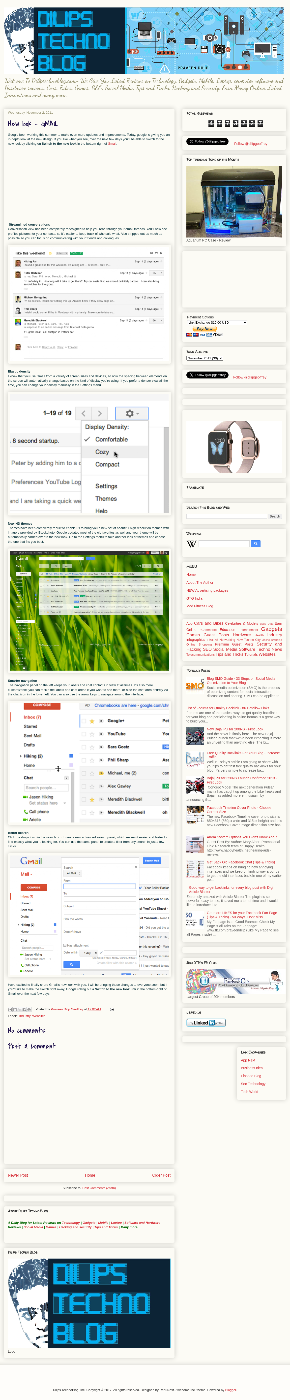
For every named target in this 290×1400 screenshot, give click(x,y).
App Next (248, 1060)
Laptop (116, 1223)
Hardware (242, 635)
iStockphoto (46, 532)
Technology (71, 1223)
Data (270, 623)
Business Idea (252, 1068)
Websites (38, 1016)
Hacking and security (75, 1227)
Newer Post (18, 1175)
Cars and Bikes (208, 623)
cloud (263, 623)
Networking (227, 640)
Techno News (269, 649)
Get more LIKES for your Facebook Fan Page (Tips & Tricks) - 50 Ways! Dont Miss (242, 915)
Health (259, 635)
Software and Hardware (142, 1223)
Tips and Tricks (106, 1227)
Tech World (249, 1092)
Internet (212, 640)
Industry (24, 1016)
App (189, 623)
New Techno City (248, 640)
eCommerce (208, 630)
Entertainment (248, 630)
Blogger (230, 1390)
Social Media (33, 1227)
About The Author (199, 582)
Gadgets (89, 1223)
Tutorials (251, 654)
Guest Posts (216, 635)
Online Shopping (199, 644)
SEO (207, 649)
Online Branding (272, 639)
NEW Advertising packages (207, 590)
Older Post (161, 1175)
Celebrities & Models (241, 623)
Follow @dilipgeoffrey (250, 144)
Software (247, 649)
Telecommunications (200, 654)
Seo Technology (253, 1084)
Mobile (103, 1223)
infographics (195, 640)
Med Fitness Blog (199, 606)
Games (51, 1227)
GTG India (194, 598)
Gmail (112, 143)
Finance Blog (251, 1076)
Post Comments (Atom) (99, 1188)
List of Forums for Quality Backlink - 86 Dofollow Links (227, 708)
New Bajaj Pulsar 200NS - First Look (235, 729)
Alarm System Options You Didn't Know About (242, 837)
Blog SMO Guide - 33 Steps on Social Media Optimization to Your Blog (241, 681)
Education (227, 630)
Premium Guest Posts (234, 644)
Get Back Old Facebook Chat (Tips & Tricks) (241, 862)
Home (90, 1175)
